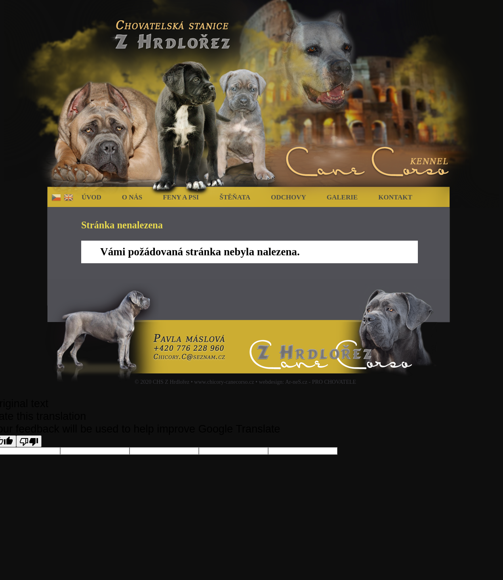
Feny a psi (181, 197)
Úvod (91, 197)
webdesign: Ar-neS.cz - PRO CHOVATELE (307, 382)
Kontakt (395, 197)
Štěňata (234, 197)
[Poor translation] (29, 441)
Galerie (342, 197)
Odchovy (288, 197)
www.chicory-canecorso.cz (224, 382)
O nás (132, 197)
